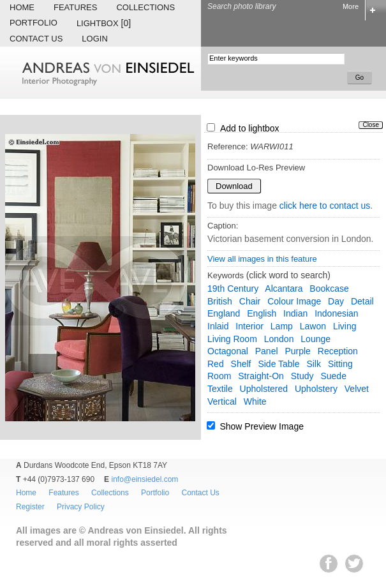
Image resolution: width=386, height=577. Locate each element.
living (345, 326)
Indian (295, 313)
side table (278, 364)
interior (249, 326)
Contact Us (36, 38)
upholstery (316, 389)
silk (313, 364)
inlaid (217, 326)
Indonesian (337, 313)
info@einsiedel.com (144, 479)
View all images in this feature (262, 259)
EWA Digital (23, 576)
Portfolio (33, 22)
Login (94, 38)
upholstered (264, 389)
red (215, 364)
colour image (294, 301)
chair (249, 301)
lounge (315, 339)
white (255, 401)
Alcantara (283, 288)
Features (75, 7)
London (279, 339)
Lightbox (104, 23)
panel (266, 351)
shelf (241, 364)
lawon (313, 326)
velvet (357, 389)
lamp (282, 326)
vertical (222, 401)
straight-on (261, 376)
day (336, 301)
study (302, 376)
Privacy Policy (81, 506)
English (261, 313)
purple (297, 351)
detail (362, 301)
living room (232, 339)
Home (22, 7)
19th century (232, 288)
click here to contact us (324, 205)
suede (333, 376)
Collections (145, 7)
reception (338, 351)
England (223, 313)
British (219, 301)
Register (30, 506)
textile (220, 389)
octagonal (227, 351)
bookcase (328, 288)
